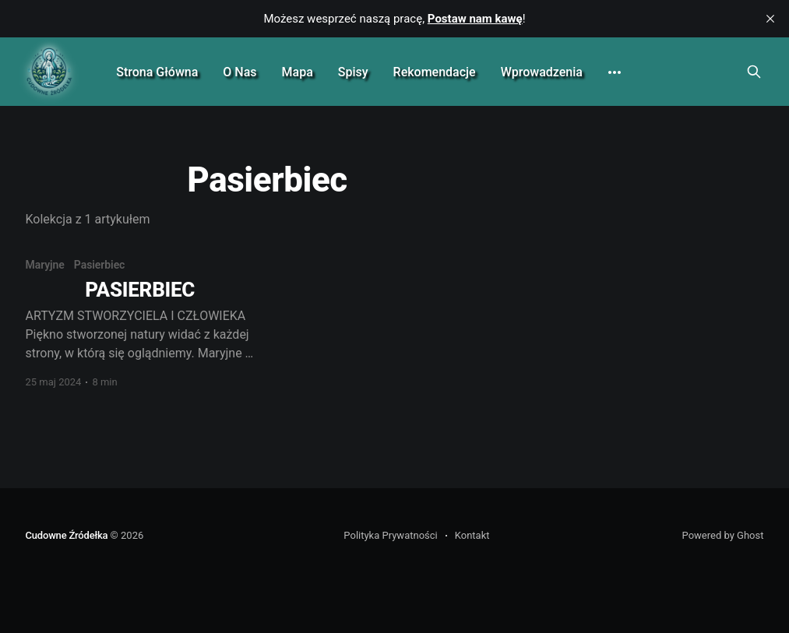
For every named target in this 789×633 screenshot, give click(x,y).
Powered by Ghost (723, 535)
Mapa (297, 72)
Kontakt (472, 535)
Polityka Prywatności (390, 535)
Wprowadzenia (542, 72)
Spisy (353, 72)
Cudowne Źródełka (67, 535)
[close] (770, 18)
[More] (614, 72)
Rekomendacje (434, 72)
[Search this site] (753, 71)
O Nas (239, 72)
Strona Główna (157, 72)
